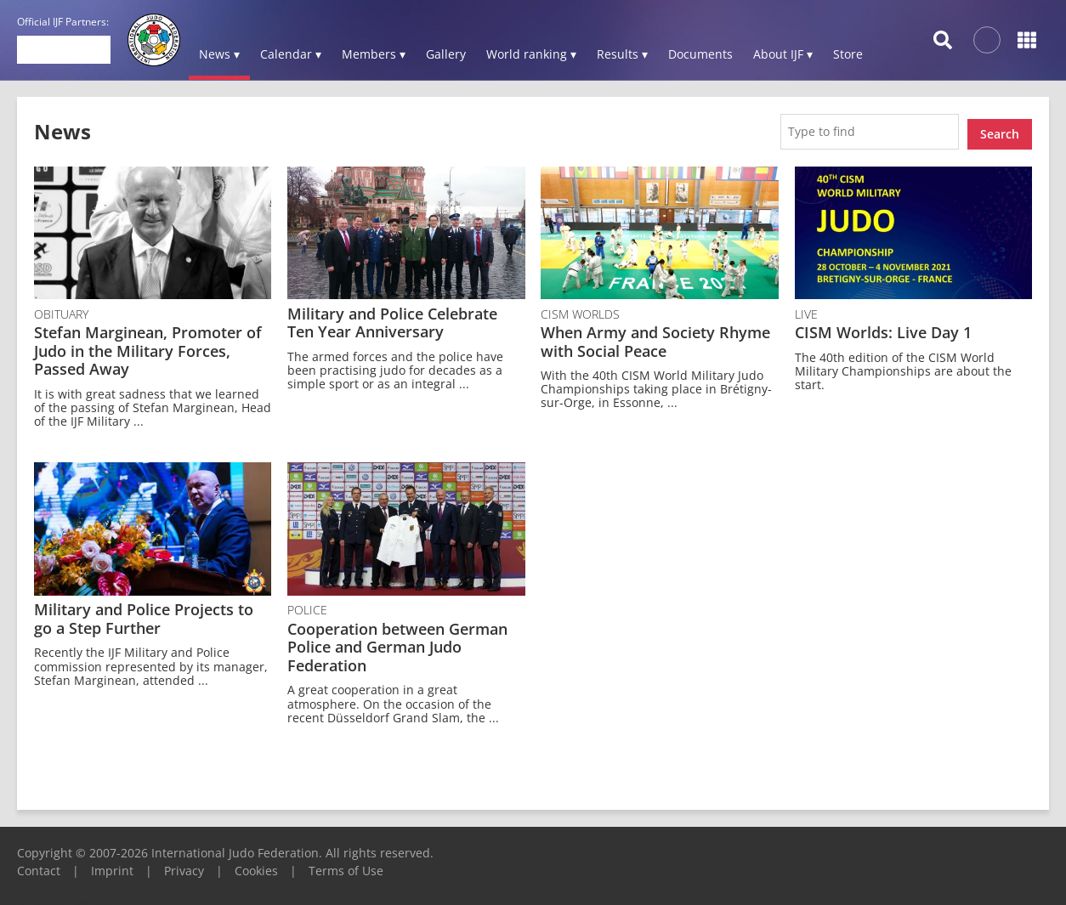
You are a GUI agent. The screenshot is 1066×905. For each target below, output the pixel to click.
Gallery (446, 54)
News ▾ (219, 54)
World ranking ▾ (531, 54)
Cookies (256, 865)
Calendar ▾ (290, 54)
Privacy (184, 865)
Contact (38, 865)
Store (848, 54)
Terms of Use (346, 865)
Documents (700, 54)
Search (999, 129)
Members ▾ (373, 54)
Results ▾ (622, 54)
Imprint (112, 865)
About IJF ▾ (783, 54)
